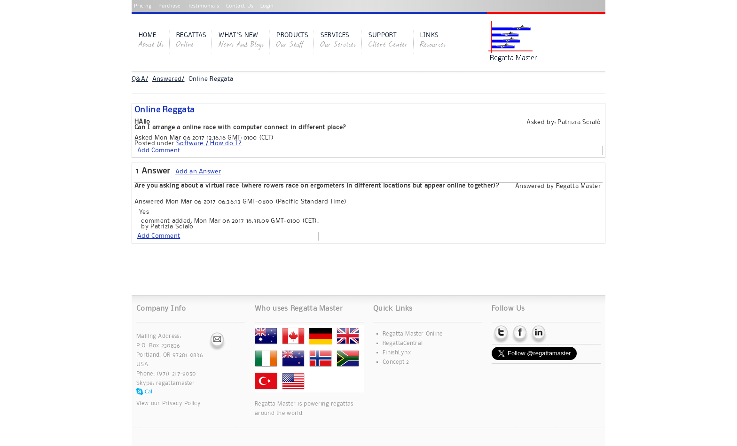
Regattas (191, 40)
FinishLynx (397, 352)
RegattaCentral (403, 343)
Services (338, 40)
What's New (241, 40)
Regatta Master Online (412, 333)
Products (292, 40)
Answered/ (168, 79)
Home (151, 40)
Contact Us (239, 6)
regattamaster (175, 383)
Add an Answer (198, 171)
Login (267, 6)
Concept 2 (396, 362)
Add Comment (158, 150)
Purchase (169, 6)
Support (388, 40)
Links (433, 40)
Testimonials (204, 6)
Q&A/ (140, 79)
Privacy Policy (181, 403)
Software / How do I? (209, 143)
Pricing (142, 6)
